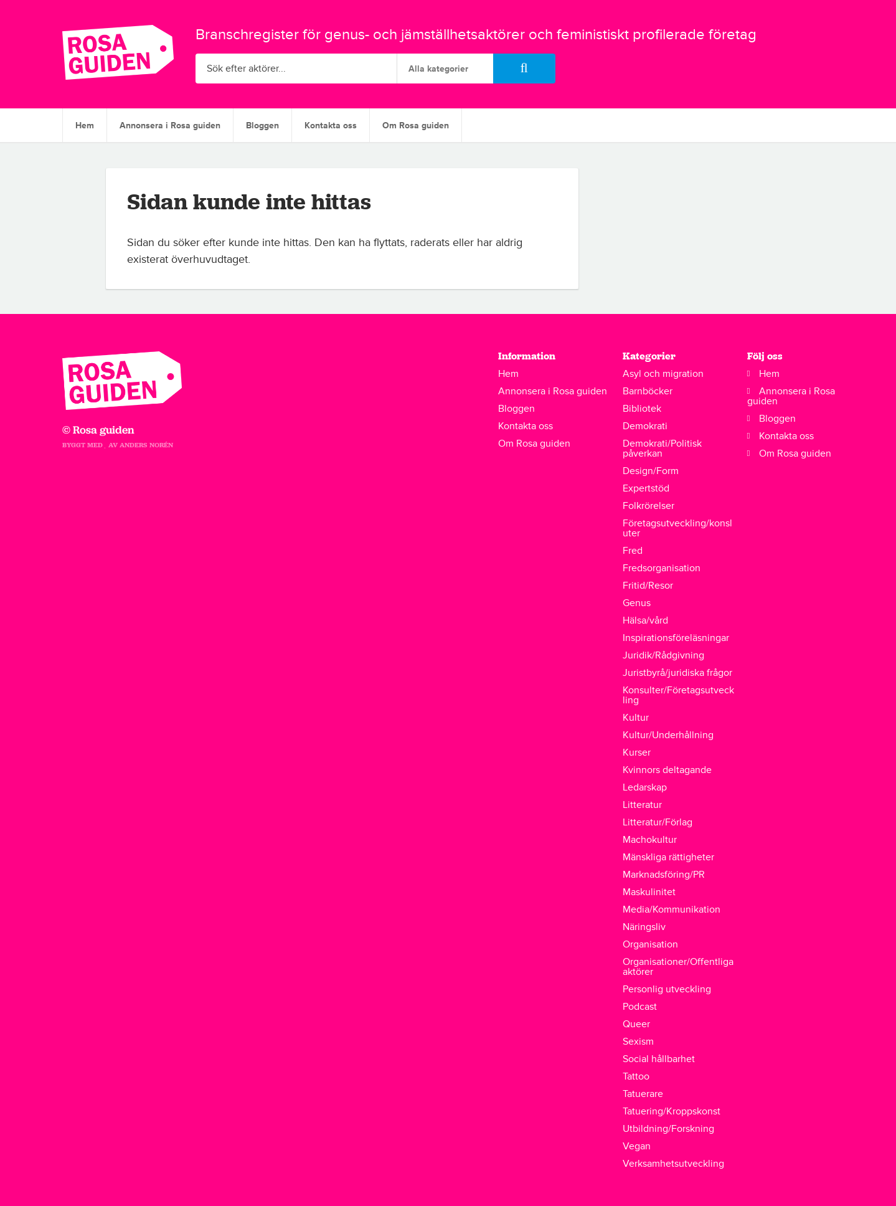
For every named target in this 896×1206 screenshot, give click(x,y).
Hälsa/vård (645, 620)
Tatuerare (643, 1094)
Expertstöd (646, 488)
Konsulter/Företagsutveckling (678, 695)
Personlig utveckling (667, 989)
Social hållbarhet (659, 1059)
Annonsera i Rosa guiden (170, 125)
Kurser (637, 752)
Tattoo (636, 1076)
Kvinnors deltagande (667, 770)
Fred (633, 550)
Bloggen (262, 125)
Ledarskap (645, 787)
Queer (636, 1024)
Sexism (638, 1041)
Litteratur (642, 805)
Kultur (636, 717)
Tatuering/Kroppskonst (671, 1111)
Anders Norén (146, 445)
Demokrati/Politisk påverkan (662, 448)
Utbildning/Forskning (668, 1129)
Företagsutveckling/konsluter (677, 528)
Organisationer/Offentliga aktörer (678, 967)
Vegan (637, 1146)
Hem (84, 125)
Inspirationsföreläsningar (676, 638)
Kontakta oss (330, 125)
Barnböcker (647, 391)
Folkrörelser (648, 506)
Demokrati (645, 426)
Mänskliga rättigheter (668, 857)
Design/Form (651, 471)
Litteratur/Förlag (657, 822)
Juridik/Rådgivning (663, 655)
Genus (637, 603)
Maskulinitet (649, 892)
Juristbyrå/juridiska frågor (677, 673)
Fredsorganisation (661, 568)
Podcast (640, 1006)
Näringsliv (644, 927)
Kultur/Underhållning (668, 735)
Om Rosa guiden (415, 125)
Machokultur (650, 839)
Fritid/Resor (648, 585)
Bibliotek (642, 408)
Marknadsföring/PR (664, 874)
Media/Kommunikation (671, 909)
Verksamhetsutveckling (673, 1163)
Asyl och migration (663, 374)
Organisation (650, 944)
